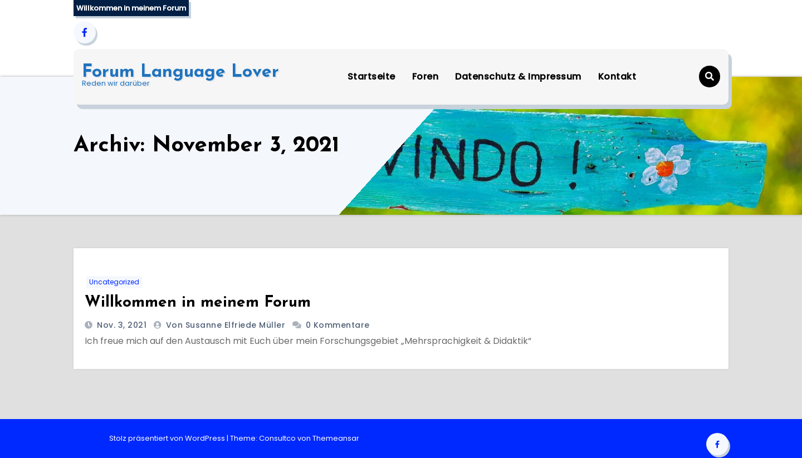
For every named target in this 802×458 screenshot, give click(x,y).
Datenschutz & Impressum (518, 76)
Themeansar (335, 438)
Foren (425, 76)
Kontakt (617, 76)
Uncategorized (114, 282)
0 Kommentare (338, 325)
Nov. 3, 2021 (121, 325)
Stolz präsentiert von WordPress (168, 438)
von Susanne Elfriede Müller (227, 325)
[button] (709, 76)
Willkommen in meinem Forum (198, 303)
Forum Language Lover (180, 72)
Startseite (371, 76)
